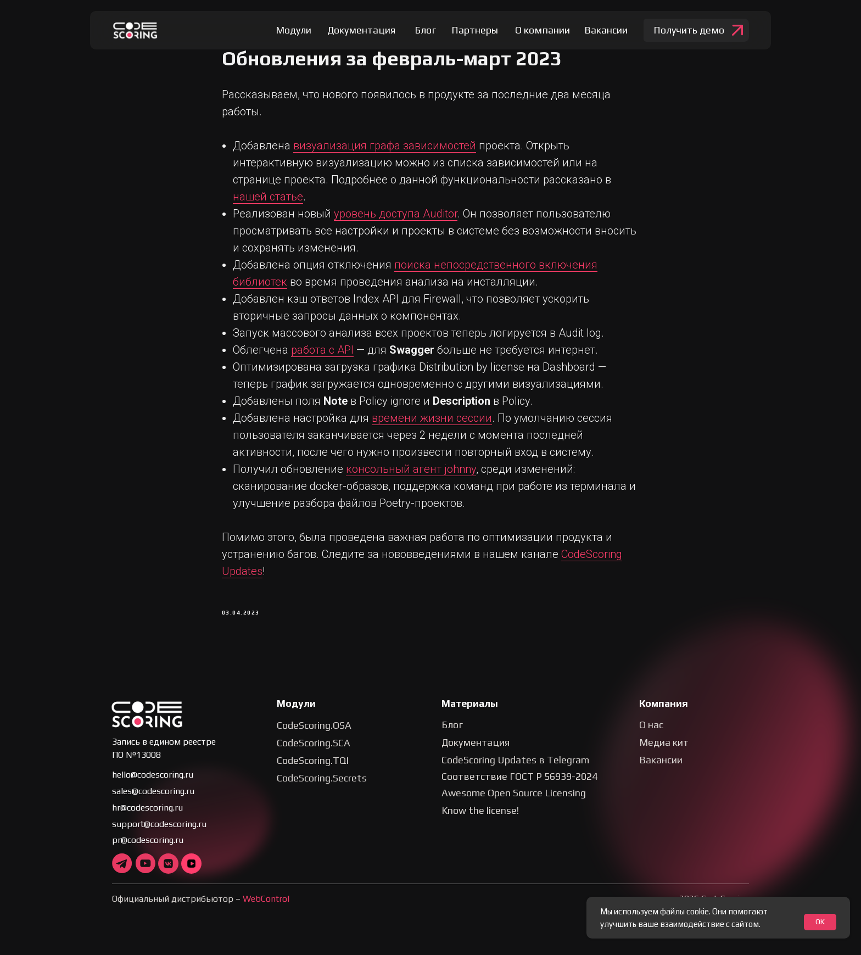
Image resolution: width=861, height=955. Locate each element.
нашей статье (268, 202)
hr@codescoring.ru (147, 819)
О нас (651, 736)
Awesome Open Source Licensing (513, 805)
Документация (475, 754)
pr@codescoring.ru (147, 852)
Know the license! (480, 822)
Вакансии (661, 772)
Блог (452, 736)
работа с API (322, 355)
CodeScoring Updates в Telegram (515, 772)
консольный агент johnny (411, 475)
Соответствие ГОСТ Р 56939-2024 (519, 788)
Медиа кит (664, 754)
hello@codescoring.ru (152, 786)
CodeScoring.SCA (313, 755)
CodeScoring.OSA (314, 737)
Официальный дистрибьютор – (200, 911)
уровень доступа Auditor (395, 219)
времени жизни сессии (432, 424)
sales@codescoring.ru (153, 803)
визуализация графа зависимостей (384, 151)
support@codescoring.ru (159, 836)
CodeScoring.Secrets (322, 790)
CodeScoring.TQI (313, 772)
